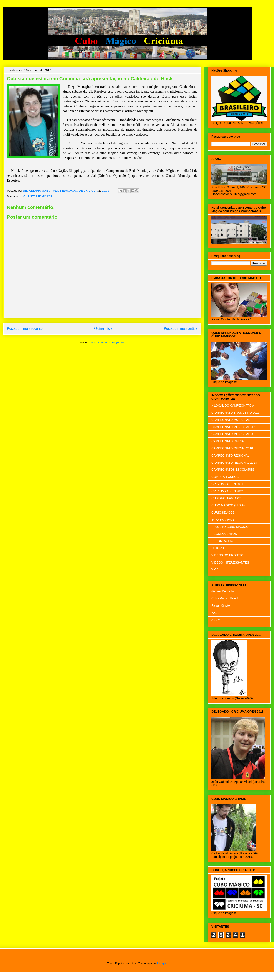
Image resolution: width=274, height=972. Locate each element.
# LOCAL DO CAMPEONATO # (232, 405)
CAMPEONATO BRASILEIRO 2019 (235, 412)
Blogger (161, 963)
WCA (215, 569)
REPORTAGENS (222, 541)
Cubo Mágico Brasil (224, 598)
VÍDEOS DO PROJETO (227, 555)
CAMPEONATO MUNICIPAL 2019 (234, 434)
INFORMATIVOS (222, 519)
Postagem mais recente (25, 328)
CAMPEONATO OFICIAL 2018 (232, 448)
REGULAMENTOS (224, 533)
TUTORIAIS (219, 548)
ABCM (215, 620)
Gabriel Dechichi (222, 591)
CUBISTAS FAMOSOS (37, 196)
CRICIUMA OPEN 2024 (227, 491)
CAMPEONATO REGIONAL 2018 (234, 462)
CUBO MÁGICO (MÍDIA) (228, 505)
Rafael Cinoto (220, 605)
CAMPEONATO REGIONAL (230, 455)
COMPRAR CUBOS (225, 476)
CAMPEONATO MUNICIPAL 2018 (234, 427)
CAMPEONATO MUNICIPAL (230, 420)
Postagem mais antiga (180, 328)
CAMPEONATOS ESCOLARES (232, 469)
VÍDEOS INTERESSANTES (230, 562)
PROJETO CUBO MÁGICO (230, 527)
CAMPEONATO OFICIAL (228, 441)
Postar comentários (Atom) (108, 342)
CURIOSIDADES (223, 512)
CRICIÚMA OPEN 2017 (227, 484)
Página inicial (103, 328)
